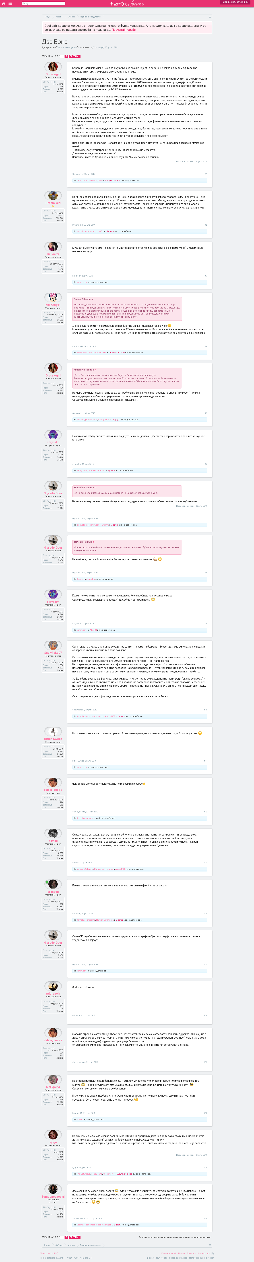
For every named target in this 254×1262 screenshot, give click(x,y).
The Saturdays (83, 1174)
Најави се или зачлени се (235, 2)
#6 (206, 464)
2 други (121, 716)
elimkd (53, 849)
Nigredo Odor (53, 501)
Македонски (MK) (49, 1253)
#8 (206, 573)
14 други (116, 419)
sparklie (80, 231)
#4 (206, 346)
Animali (92, 470)
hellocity (53, 262)
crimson (101, 470)
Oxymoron (109, 920)
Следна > (75, 56)
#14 (205, 913)
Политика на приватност (201, 1258)
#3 (206, 276)
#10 (205, 710)
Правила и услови (178, 1258)
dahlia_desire (53, 798)
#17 (205, 1062)
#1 (206, 174)
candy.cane (82, 180)
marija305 (93, 353)
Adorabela (53, 1001)
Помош (181, 1253)
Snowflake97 (53, 661)
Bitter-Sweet (53, 747)
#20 (205, 1218)
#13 (205, 863)
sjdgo (53, 1150)
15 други (109, 231)
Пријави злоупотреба (156, 1258)
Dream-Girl (53, 211)
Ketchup (81, 1225)
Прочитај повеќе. (124, 29)
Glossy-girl (98, 47)
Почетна (191, 1253)
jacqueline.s (91, 419)
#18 (205, 1113)
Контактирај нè (168, 1253)
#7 (206, 518)
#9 (206, 623)
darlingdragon (104, 1225)
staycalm (53, 450)
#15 (205, 964)
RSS (213, 1253)
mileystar (93, 180)
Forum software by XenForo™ (66, 1258)
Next (100, 180)
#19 (205, 1167)
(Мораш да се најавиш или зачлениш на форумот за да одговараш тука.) (175, 1237)
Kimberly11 (53, 313)
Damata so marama (94, 716)
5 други (117, 1225)
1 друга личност (113, 180)
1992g (100, 231)
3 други (111, 470)
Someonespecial (53, 1204)
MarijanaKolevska (85, 869)
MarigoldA (53, 1095)
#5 (206, 413)
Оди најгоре (203, 1253)
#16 (205, 1015)
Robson (80, 579)
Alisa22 (93, 630)
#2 (206, 225)
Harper (99, 920)
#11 (205, 761)
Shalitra (102, 353)
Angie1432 (110, 716)
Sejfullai (80, 716)
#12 (205, 812)
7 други (115, 525)
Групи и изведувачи (67, 47)
